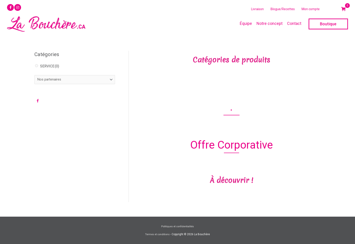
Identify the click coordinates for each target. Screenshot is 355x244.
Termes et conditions (157, 234)
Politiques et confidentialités (177, 226)
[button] (10, 7)
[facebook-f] (38, 101)
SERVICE (49, 66)
